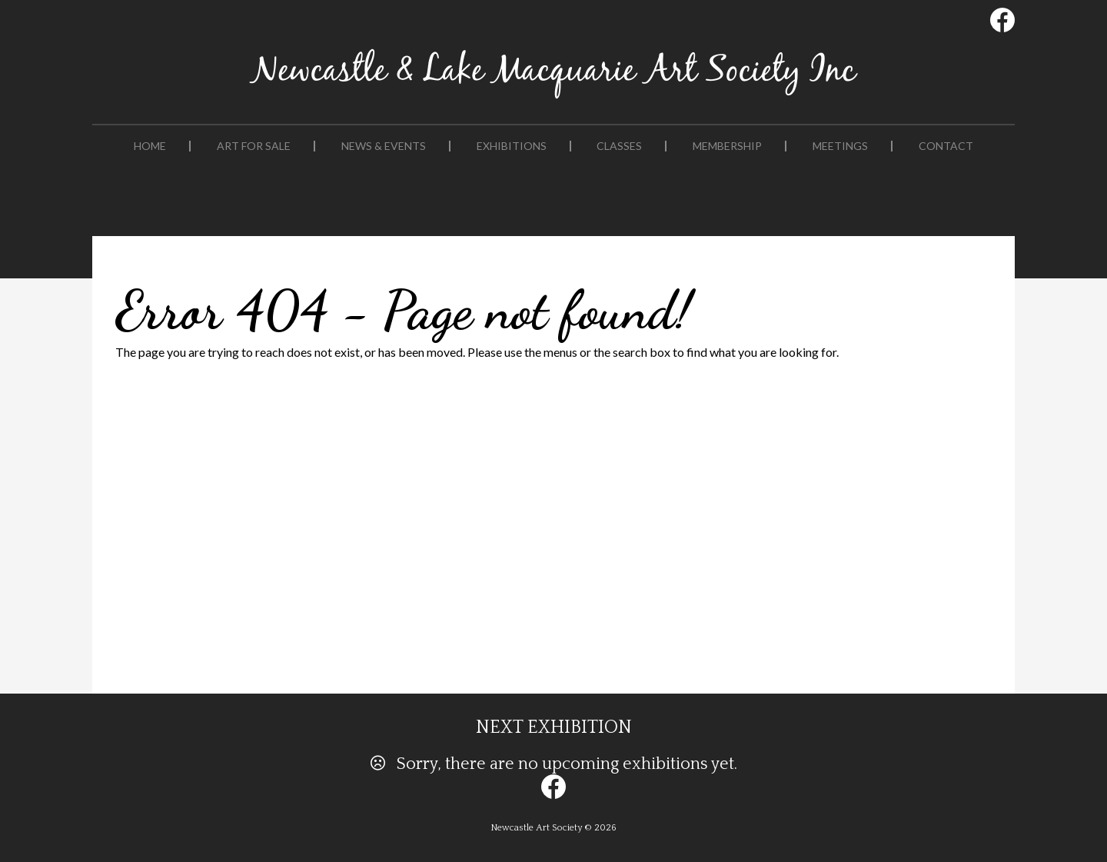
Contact (946, 146)
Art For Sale (254, 146)
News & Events (383, 146)
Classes (619, 146)
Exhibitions (512, 146)
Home (150, 146)
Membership (727, 146)
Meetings (840, 146)
